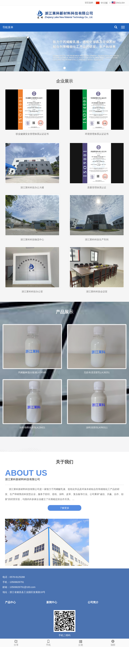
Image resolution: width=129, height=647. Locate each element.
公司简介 (93, 602)
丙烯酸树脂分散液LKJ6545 (32, 396)
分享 (16, 642)
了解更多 (64, 501)
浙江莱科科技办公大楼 (32, 202)
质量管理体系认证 (96, 202)
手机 (48, 642)
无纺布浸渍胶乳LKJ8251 (97, 396)
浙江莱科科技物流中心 (32, 254)
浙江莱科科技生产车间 (97, 254)
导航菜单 (8, 27)
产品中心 (10, 602)
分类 (81, 642)
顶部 (113, 642)
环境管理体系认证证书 (97, 134)
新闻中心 (51, 602)
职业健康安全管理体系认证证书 (32, 134)
